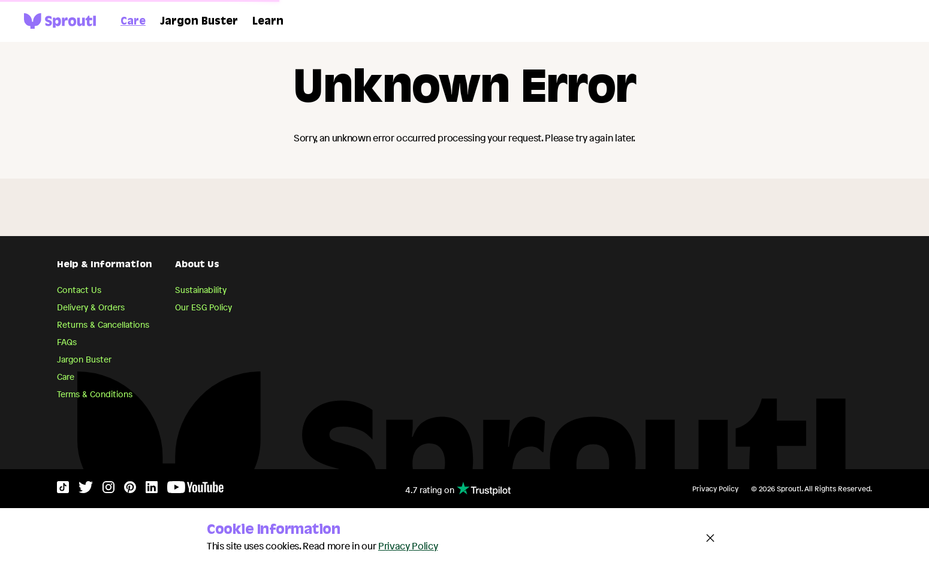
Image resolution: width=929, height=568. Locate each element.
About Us (197, 265)
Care (133, 22)
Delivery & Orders (91, 307)
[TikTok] (63, 490)
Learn (267, 22)
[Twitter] (86, 490)
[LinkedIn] (152, 490)
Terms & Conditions (94, 394)
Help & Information (104, 265)
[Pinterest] (130, 490)
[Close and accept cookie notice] (710, 538)
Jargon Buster (199, 22)
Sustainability (201, 289)
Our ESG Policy (203, 307)
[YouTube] (195, 490)
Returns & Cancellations (103, 324)
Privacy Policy (715, 489)
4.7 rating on (458, 489)
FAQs (67, 342)
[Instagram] (108, 490)
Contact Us (79, 289)
